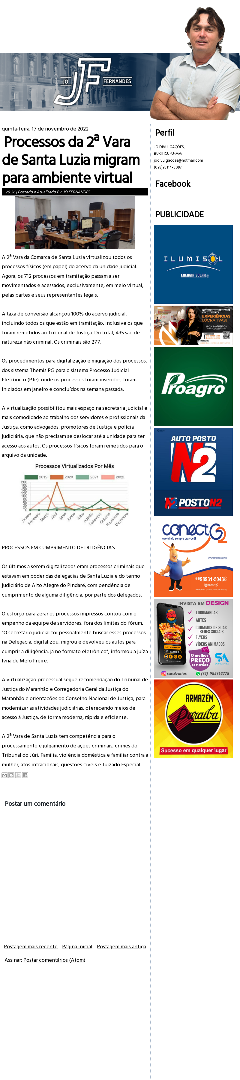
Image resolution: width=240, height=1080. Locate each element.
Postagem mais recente (31, 946)
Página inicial (77, 946)
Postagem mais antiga (121, 946)
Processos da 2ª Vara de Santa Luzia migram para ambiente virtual (71, 159)
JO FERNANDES (76, 192)
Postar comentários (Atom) (54, 960)
